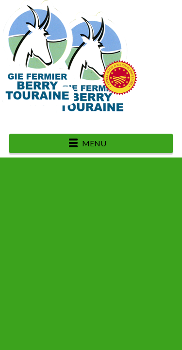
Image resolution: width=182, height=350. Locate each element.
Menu (94, 143)
